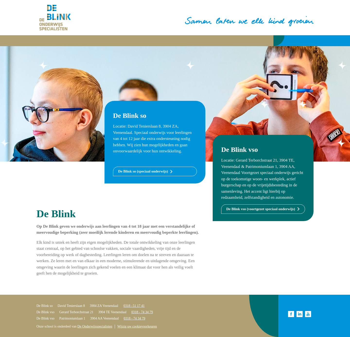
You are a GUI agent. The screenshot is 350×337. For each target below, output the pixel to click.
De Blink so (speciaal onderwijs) (143, 171)
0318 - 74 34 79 (142, 312)
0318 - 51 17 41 (134, 306)
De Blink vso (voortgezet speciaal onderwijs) (260, 209)
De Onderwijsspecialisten (94, 326)
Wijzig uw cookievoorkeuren (137, 326)
